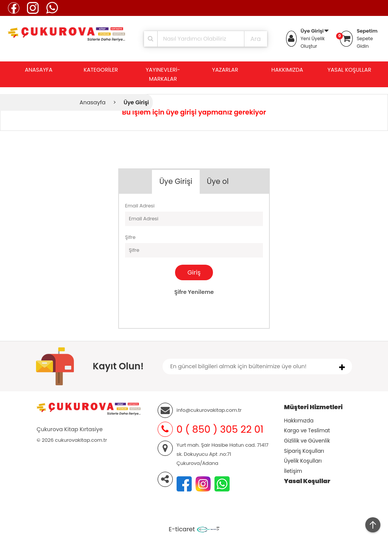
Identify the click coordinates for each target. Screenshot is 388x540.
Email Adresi (140, 205)
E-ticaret (182, 529)
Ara (255, 39)
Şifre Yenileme (194, 292)
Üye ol (218, 181)
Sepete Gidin (365, 42)
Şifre (130, 237)
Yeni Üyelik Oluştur (312, 42)
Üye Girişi (312, 31)
